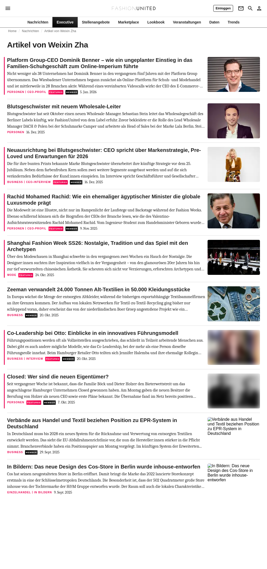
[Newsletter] (241, 8)
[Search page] (250, 8)
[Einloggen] (223, 8)
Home (12, 31)
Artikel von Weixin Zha (60, 31)
